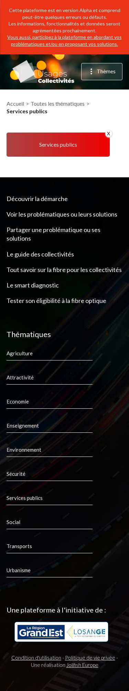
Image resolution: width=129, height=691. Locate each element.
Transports (19, 546)
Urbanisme (19, 570)
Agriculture (20, 353)
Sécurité (16, 474)
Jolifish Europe (82, 665)
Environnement (24, 450)
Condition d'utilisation (36, 658)
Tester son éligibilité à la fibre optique (56, 300)
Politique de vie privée (90, 658)
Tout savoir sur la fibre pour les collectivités (64, 269)
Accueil (15, 103)
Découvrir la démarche (37, 198)
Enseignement (23, 425)
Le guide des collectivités (40, 254)
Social (13, 522)
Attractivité (20, 377)
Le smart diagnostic (33, 285)
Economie (18, 401)
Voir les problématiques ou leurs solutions (62, 214)
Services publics (25, 498)
